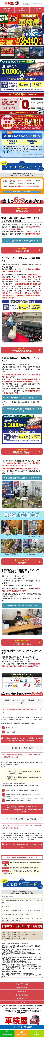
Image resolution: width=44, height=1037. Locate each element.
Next (40, 29)
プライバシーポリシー (22, 1002)
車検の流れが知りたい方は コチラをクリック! (22, 478)
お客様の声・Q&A (22, 999)
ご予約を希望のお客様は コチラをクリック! (22, 605)
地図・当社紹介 (22, 988)
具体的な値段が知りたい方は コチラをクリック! (22, 398)
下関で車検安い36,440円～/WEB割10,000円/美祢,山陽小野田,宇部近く (26, 1006)
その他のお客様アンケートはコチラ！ (22, 191)
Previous (2, 29)
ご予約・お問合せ (22, 995)
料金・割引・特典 (22, 984)
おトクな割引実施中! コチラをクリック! (22, 241)
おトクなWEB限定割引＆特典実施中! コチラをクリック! (22, 410)
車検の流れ (22, 991)
